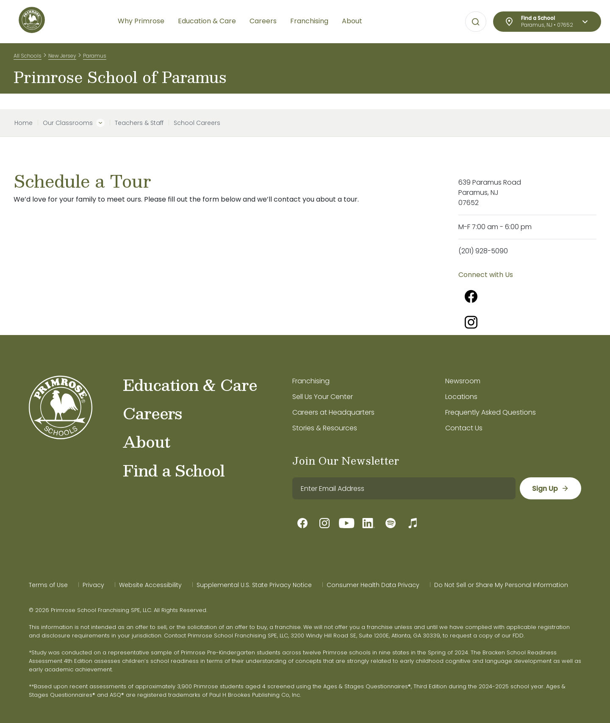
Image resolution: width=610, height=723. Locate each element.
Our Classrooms (68, 123)
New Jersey (62, 58)
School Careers (197, 123)
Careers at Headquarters (333, 412)
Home (23, 123)
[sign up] (550, 488)
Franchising (311, 381)
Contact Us (463, 428)
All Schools (28, 58)
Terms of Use (48, 585)
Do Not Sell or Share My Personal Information (501, 585)
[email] (403, 488)
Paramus (94, 58)
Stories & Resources (324, 428)
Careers (152, 413)
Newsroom (462, 381)
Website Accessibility (150, 585)
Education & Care (190, 384)
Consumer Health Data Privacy (373, 585)
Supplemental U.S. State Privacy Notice (254, 585)
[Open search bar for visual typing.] (476, 22)
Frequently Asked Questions (490, 412)
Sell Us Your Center (322, 397)
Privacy (93, 585)
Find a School (174, 470)
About (146, 441)
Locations (461, 397)
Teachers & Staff (139, 123)
